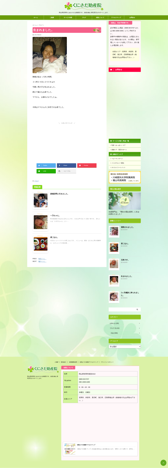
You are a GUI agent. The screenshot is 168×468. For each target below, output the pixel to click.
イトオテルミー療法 (118, 163)
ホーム (36, 17)
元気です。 (125, 260)
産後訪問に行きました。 (59, 194)
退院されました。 (128, 227)
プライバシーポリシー (107, 362)
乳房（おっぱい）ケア (118, 145)
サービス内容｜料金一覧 (120, 141)
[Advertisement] (67, 140)
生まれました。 (127, 276)
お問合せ (132, 17)
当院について (100, 17)
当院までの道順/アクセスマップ (89, 362)
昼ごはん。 (54, 237)
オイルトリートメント (118, 167)
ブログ (84, 17)
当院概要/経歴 (73, 362)
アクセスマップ (116, 17)
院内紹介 (63, 362)
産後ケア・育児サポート (119, 149)
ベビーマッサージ (117, 158)
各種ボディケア (117, 154)
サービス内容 (68, 17)
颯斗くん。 (42, 261)
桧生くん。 (42, 259)
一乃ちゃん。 (55, 215)
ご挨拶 (52, 17)
